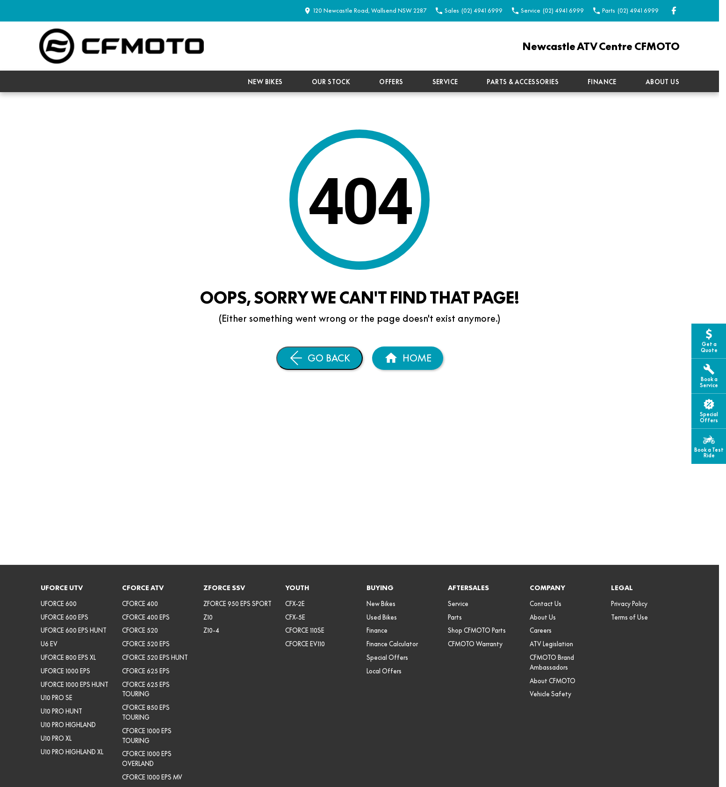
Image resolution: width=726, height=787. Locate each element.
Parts (455, 617)
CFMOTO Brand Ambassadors (552, 662)
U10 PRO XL (56, 738)
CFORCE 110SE (304, 630)
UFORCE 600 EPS (64, 617)
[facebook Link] (674, 10)
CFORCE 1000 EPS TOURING (147, 735)
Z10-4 (211, 630)
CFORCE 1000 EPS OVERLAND (147, 758)
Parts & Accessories (523, 82)
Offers (391, 82)
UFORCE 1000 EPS (65, 671)
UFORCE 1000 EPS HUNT (74, 684)
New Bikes (265, 82)
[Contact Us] (365, 10)
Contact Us (545, 603)
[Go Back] (319, 358)
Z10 (208, 617)
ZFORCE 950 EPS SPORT (237, 603)
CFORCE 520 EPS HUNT (155, 657)
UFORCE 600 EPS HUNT (74, 630)
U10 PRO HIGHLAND (68, 725)
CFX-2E (295, 603)
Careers (541, 630)
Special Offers (387, 657)
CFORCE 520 (140, 630)
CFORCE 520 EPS (146, 644)
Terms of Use (629, 617)
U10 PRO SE (56, 697)
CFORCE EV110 (305, 644)
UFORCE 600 (59, 603)
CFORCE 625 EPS (146, 671)
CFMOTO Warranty (475, 644)
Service (445, 82)
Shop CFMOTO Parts (477, 630)
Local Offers (384, 671)
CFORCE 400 (140, 603)
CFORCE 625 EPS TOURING (146, 689)
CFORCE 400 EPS (146, 617)
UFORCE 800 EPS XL (68, 657)
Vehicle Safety (550, 694)
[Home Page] (121, 46)
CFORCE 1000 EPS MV (152, 777)
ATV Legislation (551, 644)
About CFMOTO (552, 681)
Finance (602, 82)
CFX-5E (295, 617)
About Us (662, 82)
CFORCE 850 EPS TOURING (146, 712)
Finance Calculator (392, 644)
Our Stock (331, 82)
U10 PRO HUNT (61, 711)
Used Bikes (382, 617)
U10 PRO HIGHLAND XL (72, 752)
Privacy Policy (629, 603)
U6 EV (49, 644)
